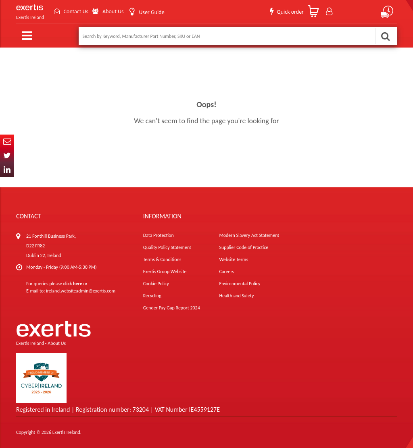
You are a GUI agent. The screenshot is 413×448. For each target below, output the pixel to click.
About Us (113, 11)
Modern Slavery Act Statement (249, 235)
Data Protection (158, 235)
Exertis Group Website (165, 271)
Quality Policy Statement (167, 247)
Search (385, 36)
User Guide (151, 12)
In (7, 170)
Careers (226, 271)
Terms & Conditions (162, 259)
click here (72, 283)
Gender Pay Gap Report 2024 (171, 308)
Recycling (152, 296)
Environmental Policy (239, 283)
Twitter (7, 156)
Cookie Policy (156, 283)
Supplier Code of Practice (243, 247)
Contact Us (75, 11)
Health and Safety (236, 296)
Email (7, 142)
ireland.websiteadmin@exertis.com (80, 291)
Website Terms (233, 259)
